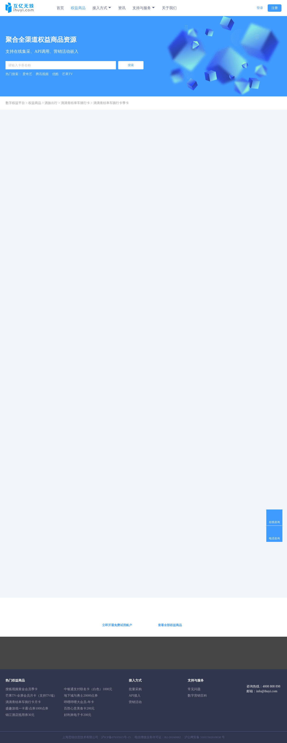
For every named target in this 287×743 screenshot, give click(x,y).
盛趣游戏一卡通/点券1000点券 (27, 708)
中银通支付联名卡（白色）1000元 (88, 689)
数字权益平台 (15, 103)
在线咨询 (274, 522)
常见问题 (194, 689)
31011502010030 (210, 737)
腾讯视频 (42, 74)
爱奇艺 (27, 74)
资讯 (122, 8)
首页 (60, 8)
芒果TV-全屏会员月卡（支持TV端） (31, 695)
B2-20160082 (172, 737)
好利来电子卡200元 (77, 715)
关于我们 (169, 8)
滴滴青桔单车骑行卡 (75, 103)
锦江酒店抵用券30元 (20, 715)
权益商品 (78, 8)
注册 (274, 8)
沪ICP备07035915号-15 (116, 737)
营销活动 (135, 702)
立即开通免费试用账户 (117, 625)
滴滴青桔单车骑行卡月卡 (23, 702)
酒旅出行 (51, 103)
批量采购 (135, 689)
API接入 (135, 695)
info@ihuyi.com (266, 691)
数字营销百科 (197, 695)
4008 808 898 (271, 686)
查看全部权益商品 (170, 625)
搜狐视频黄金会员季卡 (22, 689)
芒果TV (67, 74)
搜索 (131, 65)
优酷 (55, 74)
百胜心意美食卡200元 (79, 708)
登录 (260, 8)
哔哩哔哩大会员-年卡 (79, 702)
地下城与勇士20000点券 (81, 695)
